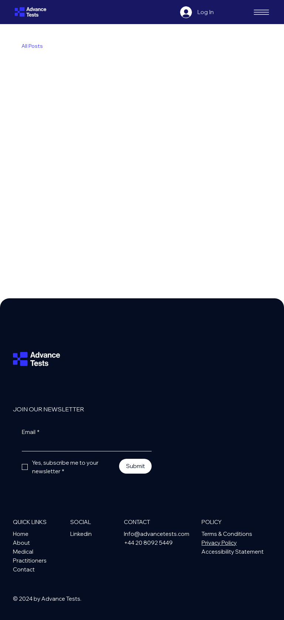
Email (31, 432)
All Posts (32, 46)
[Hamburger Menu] (261, 12)
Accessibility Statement (233, 551)
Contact (24, 569)
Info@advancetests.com (156, 533)
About (21, 542)
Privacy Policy (219, 542)
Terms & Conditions (227, 533)
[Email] (84, 444)
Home (20, 533)
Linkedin (81, 533)
